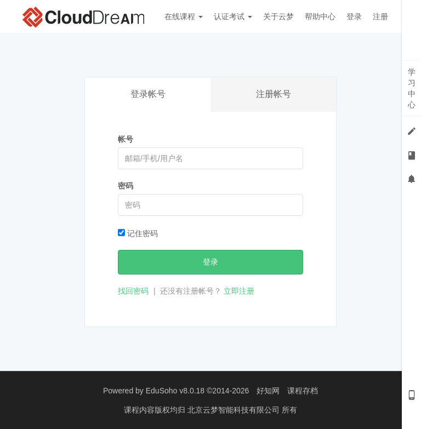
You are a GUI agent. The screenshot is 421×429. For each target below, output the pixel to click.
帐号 (125, 139)
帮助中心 (320, 16)
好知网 (268, 390)
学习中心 (412, 88)
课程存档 (302, 390)
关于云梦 (278, 16)
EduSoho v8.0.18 (175, 390)
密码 (125, 185)
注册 (380, 16)
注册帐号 (273, 94)
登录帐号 (148, 94)
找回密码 (133, 291)
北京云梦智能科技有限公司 (234, 409)
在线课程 (183, 16)
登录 (354, 16)
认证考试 (233, 16)
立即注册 (239, 291)
